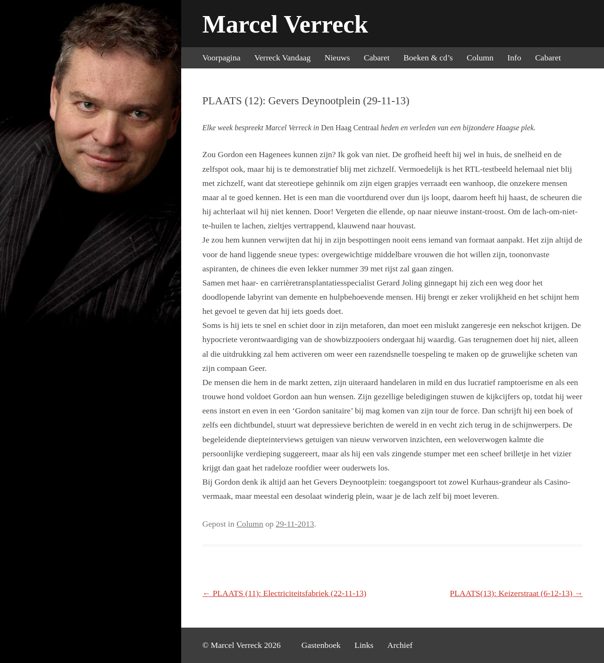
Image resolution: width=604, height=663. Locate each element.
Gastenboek (321, 645)
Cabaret (377, 57)
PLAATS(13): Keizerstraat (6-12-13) (516, 593)
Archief (400, 645)
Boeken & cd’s (428, 57)
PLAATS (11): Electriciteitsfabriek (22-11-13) (284, 593)
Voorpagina (221, 57)
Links (363, 645)
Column (480, 57)
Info (514, 57)
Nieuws (337, 57)
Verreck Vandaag (282, 57)
